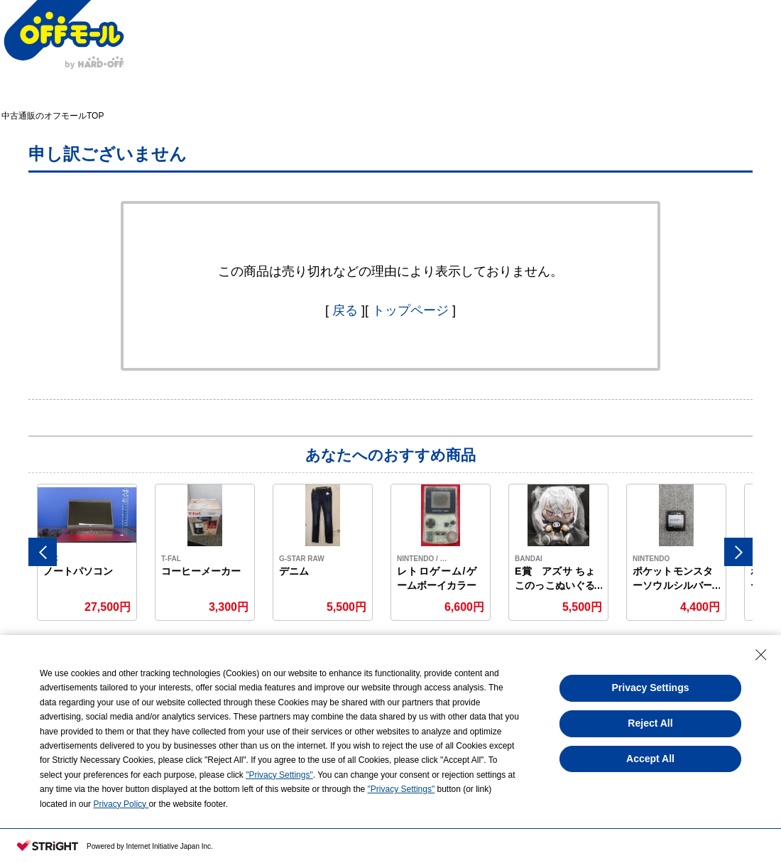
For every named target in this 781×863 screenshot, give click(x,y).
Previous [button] (42, 552)
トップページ (410, 310)
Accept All (650, 758)
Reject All (650, 723)
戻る (345, 310)
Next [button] (738, 552)
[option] (87, 552)
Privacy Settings (650, 687)
